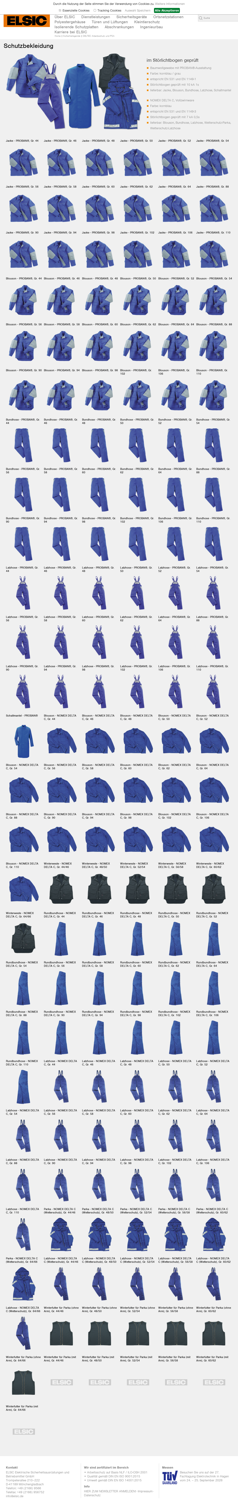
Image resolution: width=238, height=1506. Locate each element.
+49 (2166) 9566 (29, 1488)
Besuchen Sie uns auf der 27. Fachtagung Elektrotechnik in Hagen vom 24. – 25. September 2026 (204, 1476)
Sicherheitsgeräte (71, 35)
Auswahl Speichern (137, 10)
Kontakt (12, 1467)
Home (58, 35)
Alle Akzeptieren (167, 10)
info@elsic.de (14, 1496)
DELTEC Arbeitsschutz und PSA (98, 35)
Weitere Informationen (170, 4)
